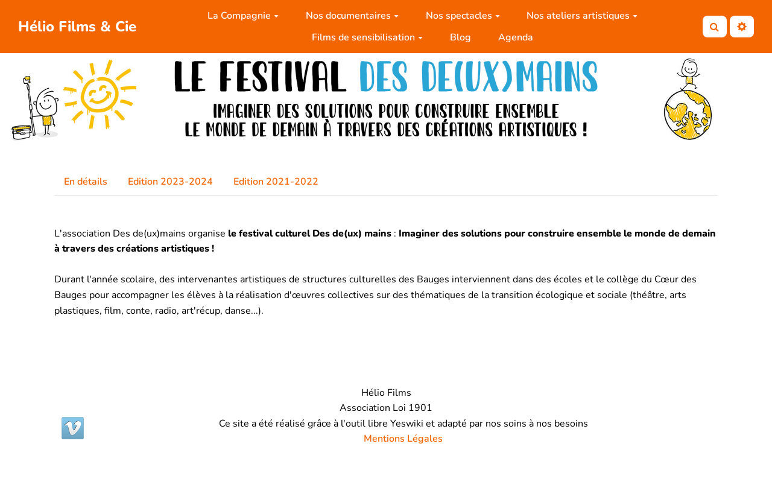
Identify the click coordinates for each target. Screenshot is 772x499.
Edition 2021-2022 (275, 181)
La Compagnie (243, 15)
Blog (460, 37)
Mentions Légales (403, 438)
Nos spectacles (463, 15)
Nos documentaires (352, 15)
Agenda (515, 37)
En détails (85, 181)
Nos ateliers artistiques (582, 15)
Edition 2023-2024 (170, 181)
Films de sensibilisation (367, 37)
